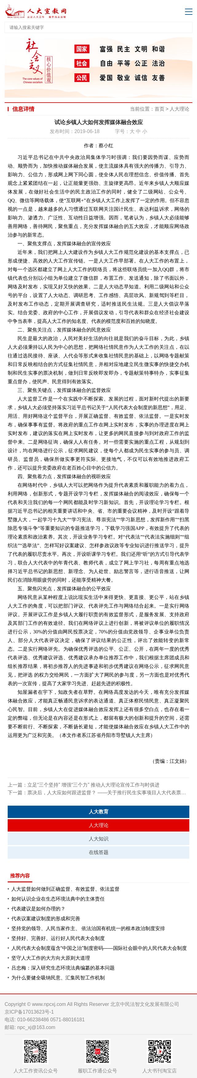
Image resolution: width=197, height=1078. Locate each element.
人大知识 (98, 838)
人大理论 (179, 109)
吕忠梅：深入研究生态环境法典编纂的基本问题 (63, 967)
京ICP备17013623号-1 (29, 1012)
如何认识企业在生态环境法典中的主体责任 (58, 898)
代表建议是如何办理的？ (38, 908)
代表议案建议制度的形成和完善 (45, 918)
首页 (159, 109)
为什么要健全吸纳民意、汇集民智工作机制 (58, 977)
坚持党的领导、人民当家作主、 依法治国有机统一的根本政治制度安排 (88, 928)
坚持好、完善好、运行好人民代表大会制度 (58, 938)
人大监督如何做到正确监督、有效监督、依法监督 (65, 889)
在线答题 (98, 852)
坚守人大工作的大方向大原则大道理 (50, 958)
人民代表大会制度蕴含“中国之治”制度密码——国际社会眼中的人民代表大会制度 (99, 948)
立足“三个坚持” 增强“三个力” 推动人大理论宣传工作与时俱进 (93, 784)
